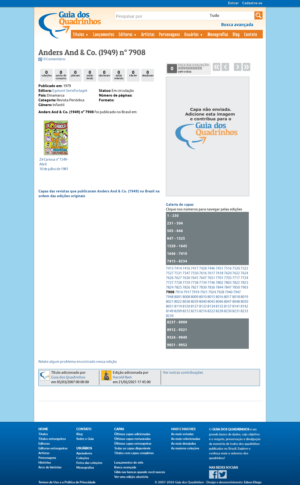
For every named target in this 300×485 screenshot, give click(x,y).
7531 (178, 273)
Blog (236, 34)
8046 (219, 301)
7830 (203, 287)
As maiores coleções (185, 448)
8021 (169, 301)
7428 (203, 268)
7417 (194, 268)
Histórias (44, 462)
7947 (237, 292)
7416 (186, 268)
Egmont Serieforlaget (69, 91)
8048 (236, 301)
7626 (169, 278)
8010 (203, 297)
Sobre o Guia (85, 439)
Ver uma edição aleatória (131, 477)
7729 (186, 282)
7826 (186, 287)
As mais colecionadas (185, 439)
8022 (178, 301)
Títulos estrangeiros (52, 439)
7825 (178, 287)
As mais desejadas (183, 443)
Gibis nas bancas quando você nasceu (139, 472)
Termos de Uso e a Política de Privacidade (66, 482)
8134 (211, 306)
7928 (220, 292)
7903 (244, 287)
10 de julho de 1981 (54, 164)
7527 (169, 273)
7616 (203, 273)
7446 (211, 268)
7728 (178, 282)
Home (43, 429)
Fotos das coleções (89, 463)
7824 (169, 287)
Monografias (218, 34)
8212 (186, 311)
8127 (194, 306)
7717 (236, 278)
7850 (236, 287)
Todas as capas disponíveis (132, 448)
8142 (244, 306)
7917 (187, 292)
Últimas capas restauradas (132, 439)
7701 (219, 278)
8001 (178, 297)
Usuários (193, 34)
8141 (236, 306)
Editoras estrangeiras (53, 448)
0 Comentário (54, 59)
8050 (244, 301)
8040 (203, 301)
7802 (219, 282)
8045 (211, 301)
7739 (203, 282)
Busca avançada (125, 467)
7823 (244, 282)
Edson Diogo (253, 482)
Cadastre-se (252, 3)
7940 (228, 292)
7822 (236, 282)
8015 (211, 297)
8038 (186, 301)
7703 (228, 278)
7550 (194, 273)
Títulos (81, 34)
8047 (228, 301)
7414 (178, 268)
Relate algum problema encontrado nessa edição (77, 361)
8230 (228, 311)
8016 (219, 297)
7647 (203, 278)
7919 (195, 292)
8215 (194, 311)
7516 (228, 268)
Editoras (128, 34)
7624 (244, 273)
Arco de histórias (50, 467)
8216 (203, 311)
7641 (194, 278)
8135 (219, 306)
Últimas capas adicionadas (132, 434)
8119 (178, 306)
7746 (211, 282)
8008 (186, 297)
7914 (179, 292)
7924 (212, 292)
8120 (186, 306)
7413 (169, 268)
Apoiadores (84, 453)
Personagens (169, 34)
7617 (211, 273)
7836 (211, 287)
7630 (186, 278)
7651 (211, 278)
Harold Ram (122, 377)
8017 (228, 297)
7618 (219, 273)
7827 (194, 287)
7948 (169, 297)
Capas (119, 429)
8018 (236, 297)
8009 (194, 297)
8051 (169, 306)
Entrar (233, 3)
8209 (178, 311)
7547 (186, 273)
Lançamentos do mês (128, 462)
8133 (203, 306)
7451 (219, 268)
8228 (219, 311)
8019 (244, 297)
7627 (178, 278)
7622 (236, 273)
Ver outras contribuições (183, 372)
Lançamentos (103, 34)
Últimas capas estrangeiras (132, 443)
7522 (244, 268)
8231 (236, 311)
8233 (244, 311)
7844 (219, 287)
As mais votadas (182, 434)
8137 (228, 306)
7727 (169, 282)
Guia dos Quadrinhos (68, 377)
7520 (236, 268)
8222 (211, 311)
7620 (228, 273)
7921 (204, 292)
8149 (169, 311)
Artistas (148, 34)
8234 (169, 316)
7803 (228, 282)
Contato (250, 34)
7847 (228, 287)
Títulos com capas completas (134, 453)
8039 (194, 301)
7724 (244, 278)
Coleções (82, 458)
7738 (194, 282)
